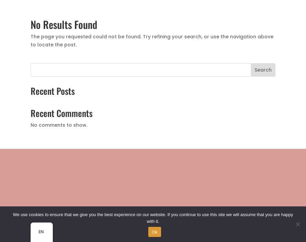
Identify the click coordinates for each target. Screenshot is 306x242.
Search (263, 70)
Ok (154, 232)
